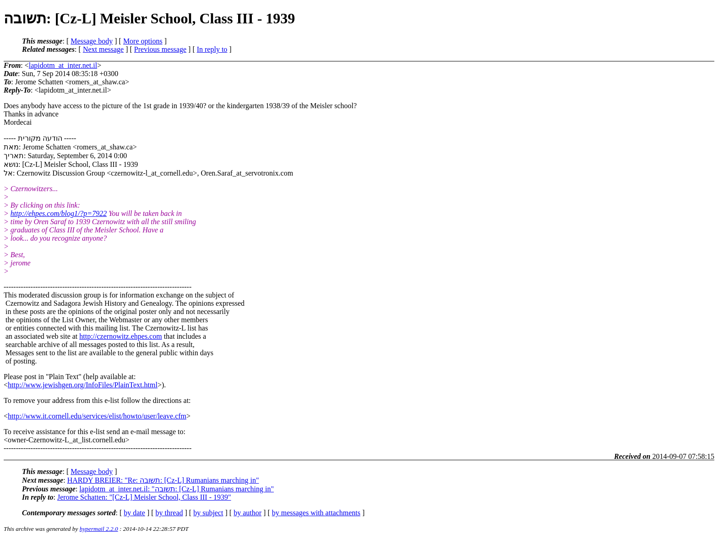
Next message (103, 49)
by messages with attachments (316, 513)
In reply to (212, 49)
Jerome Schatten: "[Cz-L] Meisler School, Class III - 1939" (144, 497)
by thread (169, 513)
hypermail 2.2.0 (99, 528)
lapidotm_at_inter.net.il (63, 65)
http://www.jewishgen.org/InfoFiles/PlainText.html (83, 385)
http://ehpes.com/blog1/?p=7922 (59, 213)
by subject (208, 513)
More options (143, 41)
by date (134, 513)
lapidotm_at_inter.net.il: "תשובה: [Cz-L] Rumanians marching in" (176, 489)
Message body (92, 41)
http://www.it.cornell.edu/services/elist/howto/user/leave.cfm (97, 416)
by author (247, 513)
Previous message (160, 49)
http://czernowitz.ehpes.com (120, 336)
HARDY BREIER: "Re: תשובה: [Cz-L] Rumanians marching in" (163, 480)
